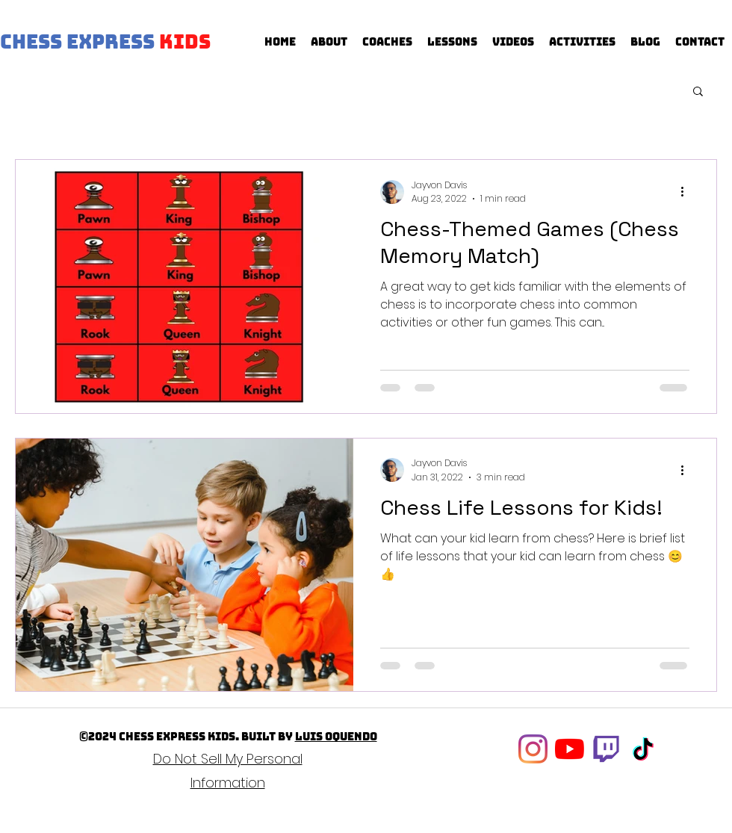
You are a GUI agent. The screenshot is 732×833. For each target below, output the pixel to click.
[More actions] (687, 192)
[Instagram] (533, 749)
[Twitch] (606, 749)
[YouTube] (569, 749)
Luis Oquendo (336, 736)
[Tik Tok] (642, 749)
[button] (698, 92)
